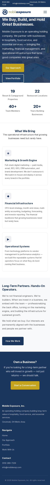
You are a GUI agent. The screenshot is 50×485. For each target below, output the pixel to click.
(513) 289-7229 (6, 3)
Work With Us (8, 449)
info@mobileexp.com (21, 3)
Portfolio (6, 445)
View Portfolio (13, 78)
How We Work (13, 341)
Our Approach (13, 67)
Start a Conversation (25, 385)
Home (5, 435)
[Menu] (45, 12)
